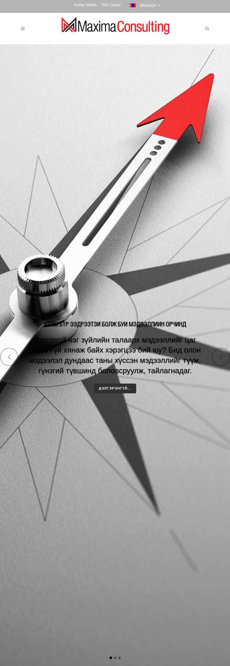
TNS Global (110, 5)
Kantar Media (85, 5)
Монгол (143, 5)
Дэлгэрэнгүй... (115, 388)
